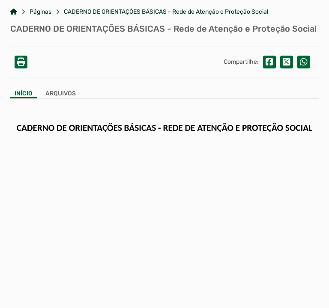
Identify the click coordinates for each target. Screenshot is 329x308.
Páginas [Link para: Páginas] (40, 12)
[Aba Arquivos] (60, 94)
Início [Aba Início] (24, 93)
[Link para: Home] (13, 12)
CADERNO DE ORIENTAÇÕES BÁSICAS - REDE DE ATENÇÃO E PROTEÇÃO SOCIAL (164, 127)
